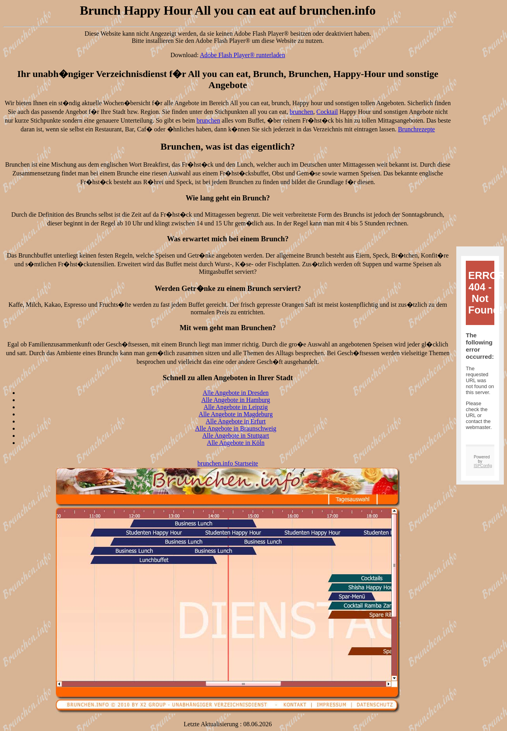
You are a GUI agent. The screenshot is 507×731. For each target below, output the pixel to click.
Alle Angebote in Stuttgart (235, 435)
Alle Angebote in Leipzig (236, 407)
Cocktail (327, 111)
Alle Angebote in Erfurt (236, 421)
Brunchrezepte (416, 129)
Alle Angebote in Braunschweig (235, 428)
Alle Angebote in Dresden (236, 392)
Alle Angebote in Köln (235, 442)
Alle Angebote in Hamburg (235, 399)
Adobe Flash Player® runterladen (242, 55)
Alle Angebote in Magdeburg (236, 414)
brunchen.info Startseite (228, 463)
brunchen (301, 111)
